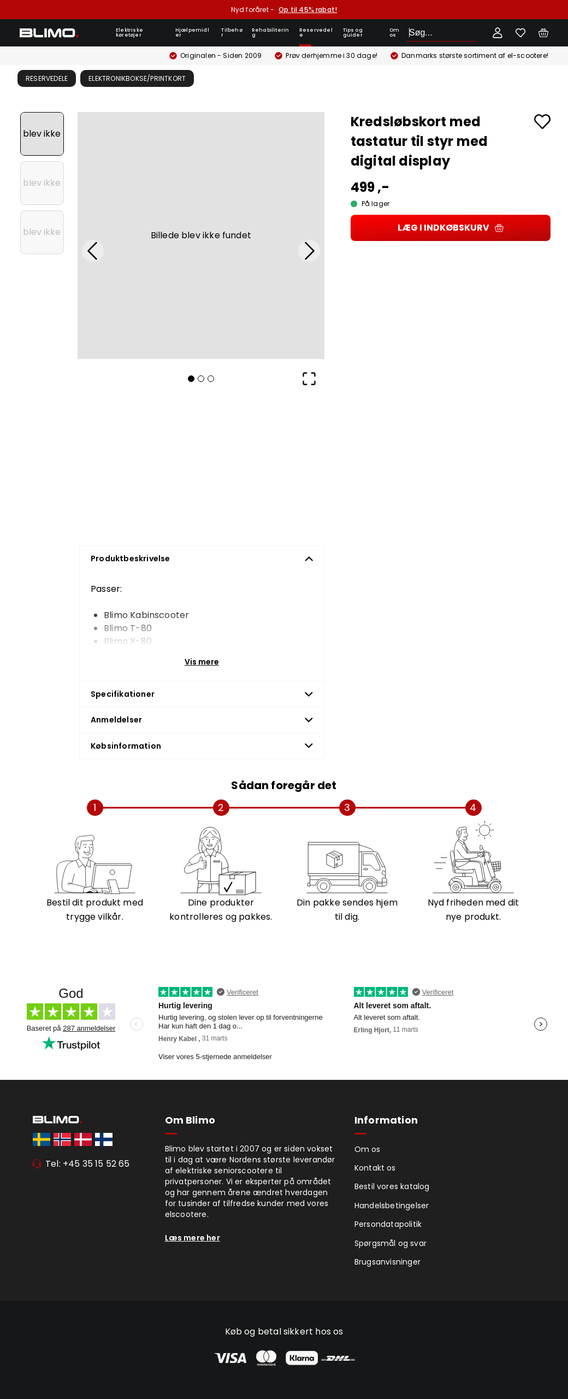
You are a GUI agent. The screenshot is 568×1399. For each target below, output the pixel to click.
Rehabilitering (270, 32)
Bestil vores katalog (392, 1186)
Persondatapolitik (388, 1224)
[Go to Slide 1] (42, 134)
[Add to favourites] (542, 121)
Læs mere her (192, 1237)
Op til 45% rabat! (308, 9)
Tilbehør (231, 32)
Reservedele (316, 32)
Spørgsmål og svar (390, 1243)
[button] (201, 235)
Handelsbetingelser (391, 1205)
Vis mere (202, 661)
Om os (394, 32)
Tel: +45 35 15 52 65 (87, 1163)
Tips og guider (353, 32)
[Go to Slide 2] (42, 183)
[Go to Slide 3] (42, 232)
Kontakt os (375, 1167)
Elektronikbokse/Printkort (137, 78)
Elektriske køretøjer (129, 32)
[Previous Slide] (93, 251)
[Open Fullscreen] (309, 379)
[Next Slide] (309, 251)
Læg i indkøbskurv (451, 227)
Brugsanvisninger (387, 1261)
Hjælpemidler (192, 32)
